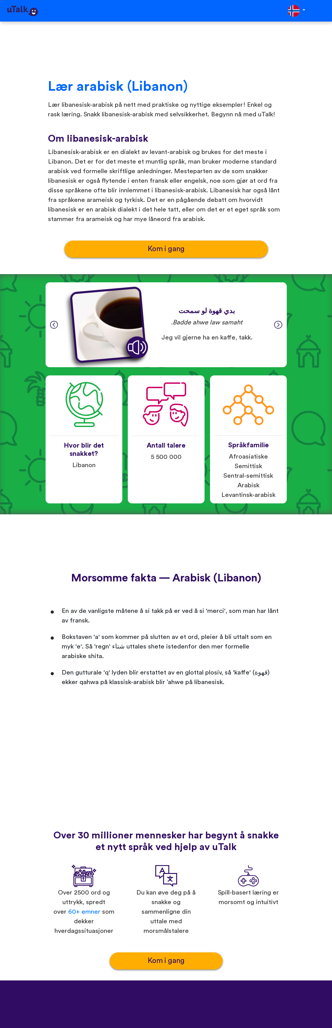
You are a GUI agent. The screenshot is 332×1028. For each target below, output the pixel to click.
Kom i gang (166, 249)
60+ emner (84, 912)
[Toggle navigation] (322, 11)
